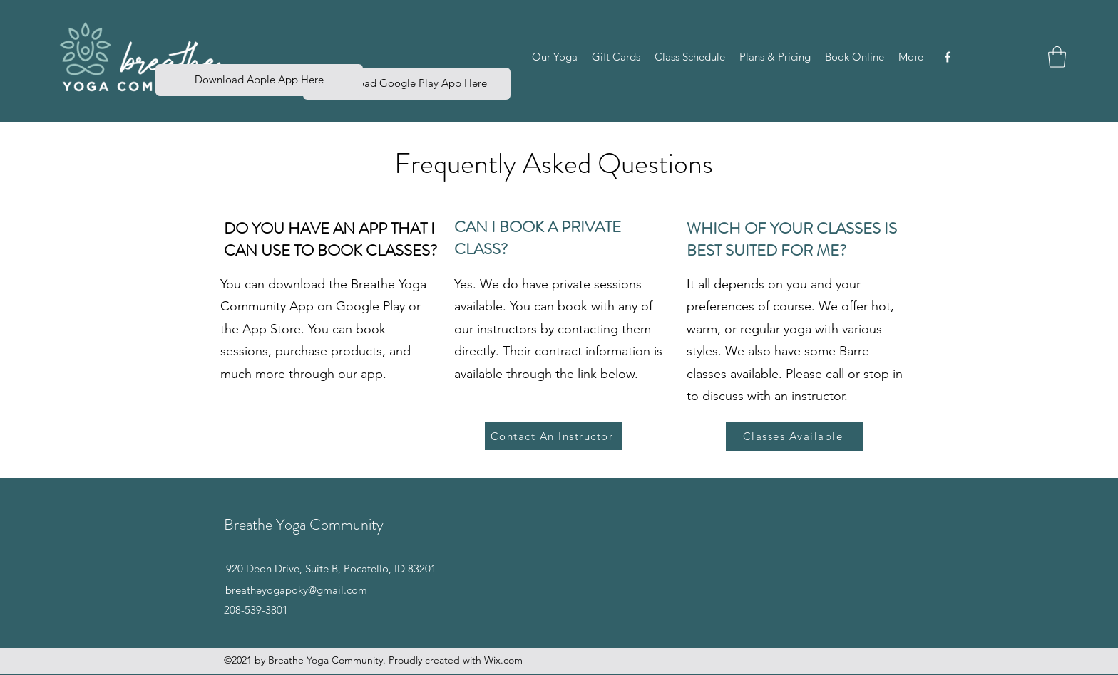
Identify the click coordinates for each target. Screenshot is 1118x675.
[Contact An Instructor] (553, 436)
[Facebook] (947, 57)
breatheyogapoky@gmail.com (296, 590)
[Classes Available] (794, 436)
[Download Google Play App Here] (407, 84)
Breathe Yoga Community (304, 524)
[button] (555, 57)
